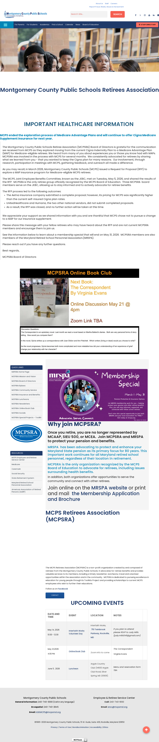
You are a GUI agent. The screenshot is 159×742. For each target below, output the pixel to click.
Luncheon (73, 669)
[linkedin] (154, 15)
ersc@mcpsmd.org (117, 707)
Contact (55, 595)
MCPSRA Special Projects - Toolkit (26, 418)
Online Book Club (77, 652)
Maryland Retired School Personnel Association (22, 484)
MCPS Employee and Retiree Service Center (24, 459)
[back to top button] (146, 729)
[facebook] (136, 15)
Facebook (63, 589)
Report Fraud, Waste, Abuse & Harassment (106, 7)
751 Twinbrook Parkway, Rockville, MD (100, 634)
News (78, 25)
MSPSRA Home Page (20, 372)
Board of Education (91, 25)
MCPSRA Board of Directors (24, 381)
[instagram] (145, 15)
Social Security (18, 474)
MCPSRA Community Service (24, 390)
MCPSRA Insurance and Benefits (26, 395)
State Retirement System (23, 478)
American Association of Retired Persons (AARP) (26, 491)
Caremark (16, 469)
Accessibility (95, 727)
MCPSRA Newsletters (21, 404)
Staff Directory (147, 25)
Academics (44, 25)
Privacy (54, 727)
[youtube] (149, 15)
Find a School (57, 25)
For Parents (19, 25)
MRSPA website (109, 488)
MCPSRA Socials (19, 413)
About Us (99, 3)
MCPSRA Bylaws (18, 386)
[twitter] (140, 15)
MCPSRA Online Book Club (23, 408)
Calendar (69, 25)
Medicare (16, 465)
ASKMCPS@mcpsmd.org (48, 712)
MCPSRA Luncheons (20, 399)
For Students (32, 25)
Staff (107, 3)
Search (117, 14)
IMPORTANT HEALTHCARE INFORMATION (79, 124)
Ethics (105, 727)
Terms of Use (65, 727)
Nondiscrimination (80, 727)
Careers (114, 3)
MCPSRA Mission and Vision (24, 377)
